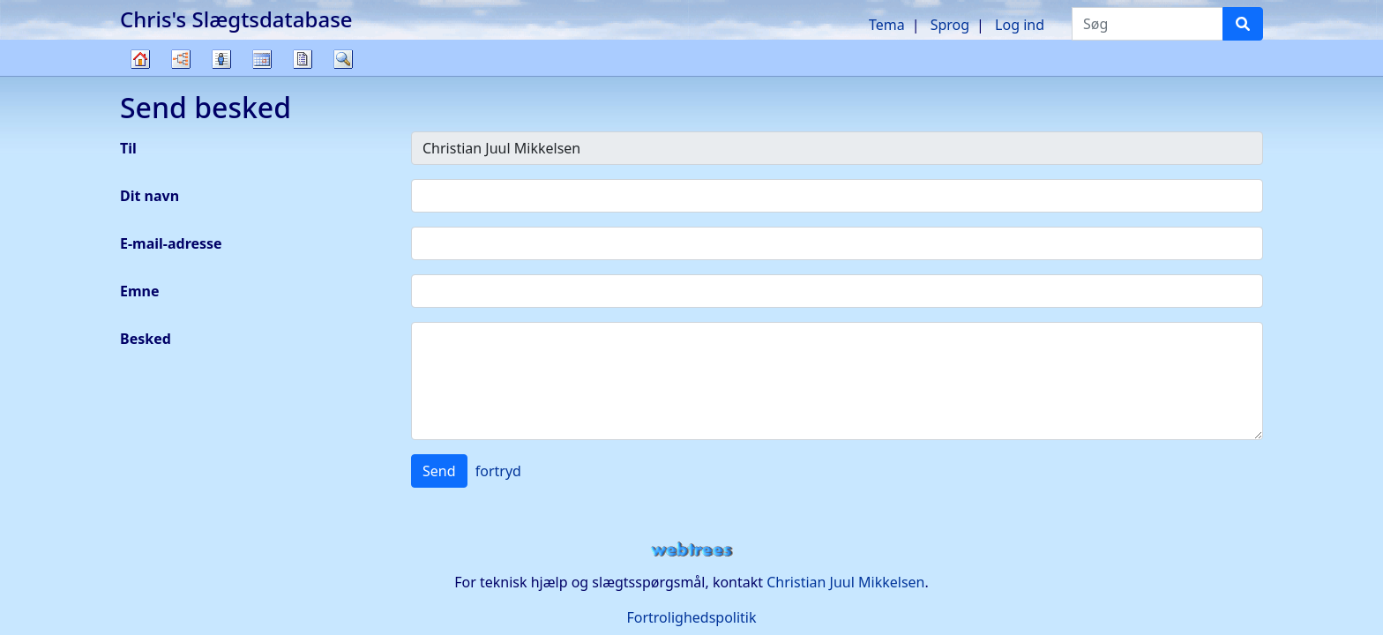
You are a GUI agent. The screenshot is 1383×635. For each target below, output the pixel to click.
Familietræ (140, 75)
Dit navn (149, 195)
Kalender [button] (262, 59)
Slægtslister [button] (221, 59)
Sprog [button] (950, 24)
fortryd (498, 471)
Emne (140, 291)
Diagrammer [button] (181, 59)
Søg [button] (343, 59)
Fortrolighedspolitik (691, 617)
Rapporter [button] (302, 59)
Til (128, 148)
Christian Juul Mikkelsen (845, 582)
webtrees (691, 550)
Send (439, 471)
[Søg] (1242, 24)
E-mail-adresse (171, 243)
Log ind (1019, 24)
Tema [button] (887, 24)
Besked (145, 338)
